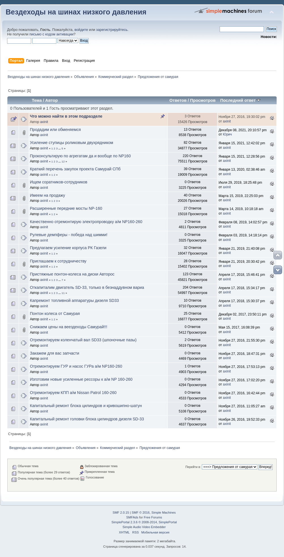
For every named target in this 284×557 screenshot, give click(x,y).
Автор (51, 100)
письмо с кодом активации (51, 34)
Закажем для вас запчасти (54, 353)
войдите (81, 30)
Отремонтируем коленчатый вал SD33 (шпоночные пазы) (83, 340)
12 (63, 161)
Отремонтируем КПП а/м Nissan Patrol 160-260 (73, 392)
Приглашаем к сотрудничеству (58, 261)
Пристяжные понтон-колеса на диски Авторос (72, 274)
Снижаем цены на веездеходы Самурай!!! (68, 327)
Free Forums (153, 517)
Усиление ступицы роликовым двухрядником (71, 142)
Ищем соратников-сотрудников (58, 182)
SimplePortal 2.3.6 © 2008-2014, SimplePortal (144, 522)
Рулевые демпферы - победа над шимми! (68, 234)
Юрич (227, 134)
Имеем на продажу (47, 195)
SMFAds (132, 517)
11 (63, 293)
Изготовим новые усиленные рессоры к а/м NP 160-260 (81, 379)
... (60, 148)
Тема (37, 100)
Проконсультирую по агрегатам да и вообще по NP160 (80, 156)
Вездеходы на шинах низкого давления (76, 12)
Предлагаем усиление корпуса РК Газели (68, 247)
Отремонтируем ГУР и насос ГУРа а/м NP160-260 (76, 366)
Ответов (178, 100)
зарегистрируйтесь (112, 30)
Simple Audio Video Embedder (144, 527)
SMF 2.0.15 (121, 512)
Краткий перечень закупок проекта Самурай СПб (75, 169)
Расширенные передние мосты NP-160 (66, 208)
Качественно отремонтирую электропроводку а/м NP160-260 (86, 221)
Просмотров (203, 100)
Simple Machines (163, 512)
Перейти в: (193, 467)
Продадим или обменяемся (55, 129)
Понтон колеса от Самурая (55, 313)
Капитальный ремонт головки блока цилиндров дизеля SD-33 (87, 419)
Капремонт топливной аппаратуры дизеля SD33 (74, 300)
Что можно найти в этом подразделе (66, 116)
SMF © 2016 (141, 512)
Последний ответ (240, 100)
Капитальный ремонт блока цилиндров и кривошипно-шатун (86, 405)
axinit (44, 122)
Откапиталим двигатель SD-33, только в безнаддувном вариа (87, 287)
